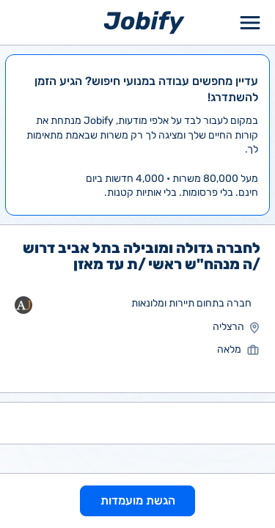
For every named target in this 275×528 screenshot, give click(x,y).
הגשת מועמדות (137, 500)
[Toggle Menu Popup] (250, 22)
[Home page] (144, 21)
